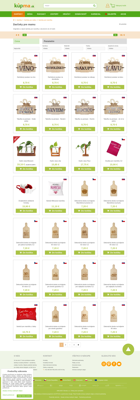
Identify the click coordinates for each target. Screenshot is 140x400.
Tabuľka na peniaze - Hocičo (84, 119)
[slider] (25, 35)
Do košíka (26, 87)
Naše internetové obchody (50, 365)
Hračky (66, 14)
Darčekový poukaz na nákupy (84, 77)
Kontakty (45, 360)
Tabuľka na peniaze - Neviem (55, 119)
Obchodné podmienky (78, 360)
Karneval (96, 14)
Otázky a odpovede (48, 367)
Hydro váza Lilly (55, 161)
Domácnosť (80, 14)
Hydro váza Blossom (26, 161)
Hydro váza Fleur (85, 161)
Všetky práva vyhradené (77, 390)
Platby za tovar (76, 362)
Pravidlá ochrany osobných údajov (85, 394)
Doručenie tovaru (76, 365)
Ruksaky (41, 14)
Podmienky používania (85, 397)
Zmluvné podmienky (100, 394)
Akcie (123, 14)
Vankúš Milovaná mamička (55, 201)
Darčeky (18, 14)
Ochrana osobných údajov (79, 369)
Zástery (54, 14)
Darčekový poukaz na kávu (113, 77)
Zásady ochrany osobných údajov (69, 397)
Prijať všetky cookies (24, 396)
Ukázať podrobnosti (8, 395)
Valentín (110, 14)
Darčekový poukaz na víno (26, 77)
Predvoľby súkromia (54, 397)
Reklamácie (75, 367)
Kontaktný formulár (48, 362)
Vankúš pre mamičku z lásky (26, 326)
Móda (29, 14)
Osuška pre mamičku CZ (113, 161)
